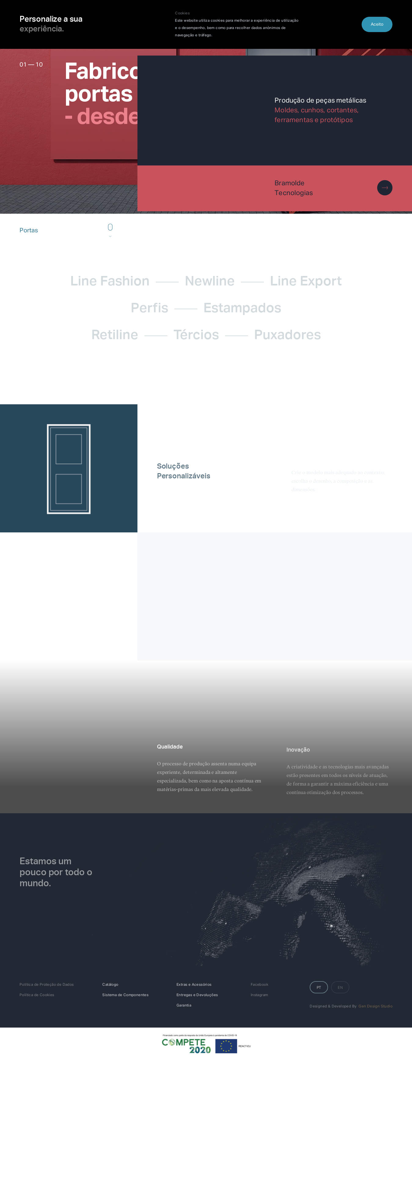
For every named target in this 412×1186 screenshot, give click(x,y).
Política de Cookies (37, 995)
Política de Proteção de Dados (47, 985)
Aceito (377, 24)
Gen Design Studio (375, 1006)
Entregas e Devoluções (197, 995)
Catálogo (110, 985)
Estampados (242, 309)
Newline (210, 282)
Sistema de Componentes (125, 995)
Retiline (114, 336)
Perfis (149, 309)
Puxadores (287, 336)
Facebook (259, 985)
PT (319, 988)
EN (340, 988)
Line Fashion (110, 282)
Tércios (196, 336)
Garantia (184, 1005)
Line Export (306, 282)
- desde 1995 (130, 117)
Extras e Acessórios (194, 985)
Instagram (259, 995)
